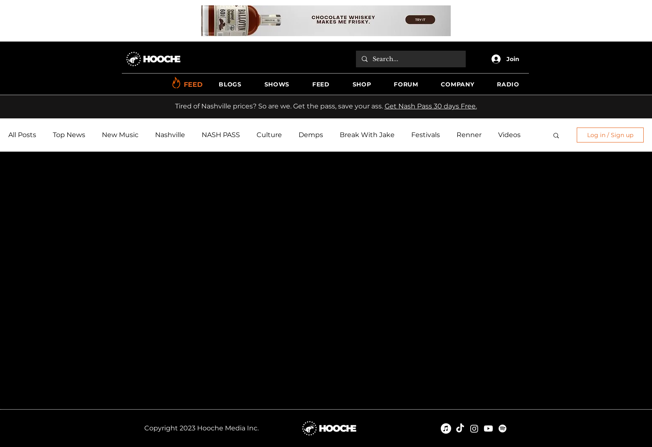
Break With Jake (367, 135)
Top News (69, 135)
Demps (311, 135)
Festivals (425, 135)
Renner (469, 135)
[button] (230, 84)
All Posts (22, 135)
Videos (509, 135)
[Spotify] (502, 428)
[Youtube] (488, 428)
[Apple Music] (446, 428)
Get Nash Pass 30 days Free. (431, 106)
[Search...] (410, 59)
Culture (269, 135)
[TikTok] (460, 428)
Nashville (170, 135)
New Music (120, 135)
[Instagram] (474, 428)
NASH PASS (221, 135)
